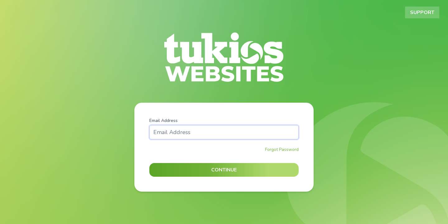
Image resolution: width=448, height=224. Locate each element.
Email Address (163, 121)
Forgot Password (282, 149)
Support (422, 12)
